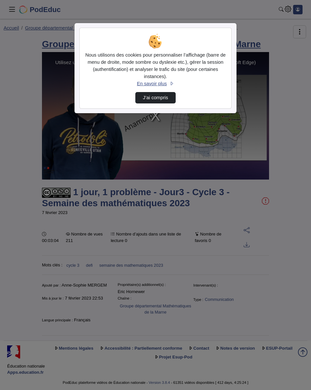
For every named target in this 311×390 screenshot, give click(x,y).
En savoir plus (155, 83)
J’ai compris (155, 97)
